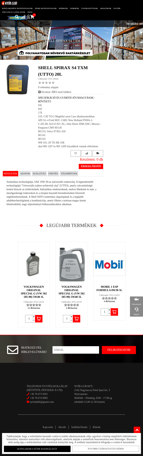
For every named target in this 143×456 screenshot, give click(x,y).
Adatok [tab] (25, 173)
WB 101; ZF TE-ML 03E (51, 142)
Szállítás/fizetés (80, 427)
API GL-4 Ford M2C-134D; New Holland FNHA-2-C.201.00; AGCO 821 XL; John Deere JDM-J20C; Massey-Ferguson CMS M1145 (69, 124)
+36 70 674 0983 (39, 398)
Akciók (62, 427)
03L (40, 105)
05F (40, 109)
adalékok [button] (106, 8)
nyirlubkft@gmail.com (40, 402)
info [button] (30, 12)
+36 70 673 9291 (39, 394)
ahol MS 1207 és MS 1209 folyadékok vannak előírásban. (68, 146)
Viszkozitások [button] (89, 8)
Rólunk (97, 427)
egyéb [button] (117, 8)
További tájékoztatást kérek (105, 448)
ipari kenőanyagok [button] (46, 8)
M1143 (42, 138)
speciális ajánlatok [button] (13, 12)
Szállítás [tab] (39, 173)
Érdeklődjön (91, 166)
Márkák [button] (63, 8)
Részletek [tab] (10, 173)
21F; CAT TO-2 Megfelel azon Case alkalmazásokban (66, 116)
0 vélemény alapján (48, 87)
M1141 (42, 135)
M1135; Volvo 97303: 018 (52, 131)
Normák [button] (74, 8)
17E (40, 112)
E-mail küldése (61, 92)
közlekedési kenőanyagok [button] (17, 8)
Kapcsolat (47, 427)
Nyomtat (44, 92)
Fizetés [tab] (53, 173)
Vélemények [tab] (69, 173)
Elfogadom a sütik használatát (37, 449)
